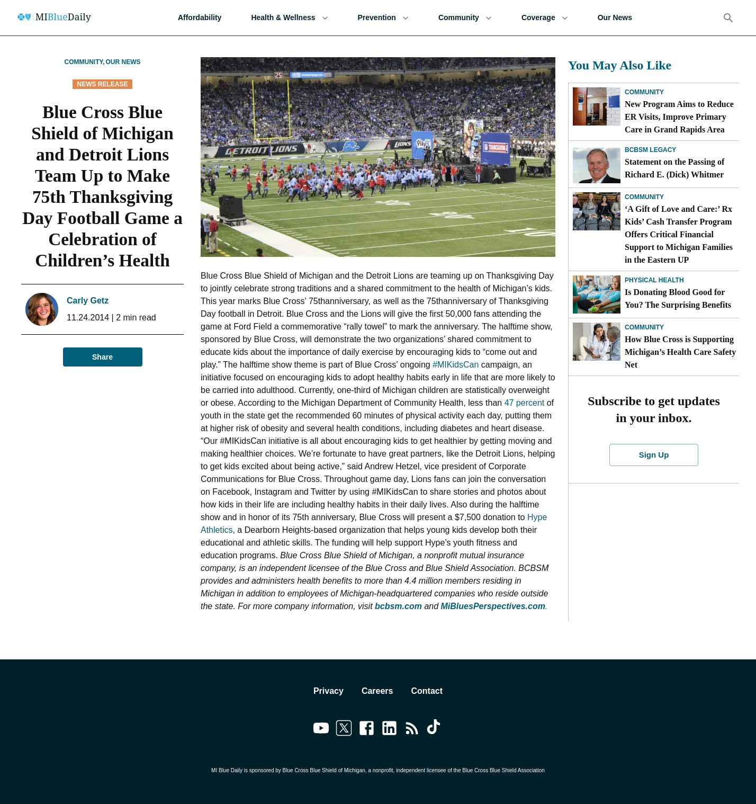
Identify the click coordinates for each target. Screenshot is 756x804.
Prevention (383, 18)
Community (465, 18)
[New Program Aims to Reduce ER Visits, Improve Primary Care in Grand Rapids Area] (596, 106)
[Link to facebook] (366, 730)
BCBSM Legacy (650, 150)
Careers (377, 690)
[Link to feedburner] (412, 730)
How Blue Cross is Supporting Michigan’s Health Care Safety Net (680, 352)
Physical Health (654, 280)
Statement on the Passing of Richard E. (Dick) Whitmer (674, 168)
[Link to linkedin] (389, 730)
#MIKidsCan (456, 364)
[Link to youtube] (321, 730)
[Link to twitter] (344, 730)
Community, (84, 62)
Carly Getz (88, 300)
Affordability (200, 18)
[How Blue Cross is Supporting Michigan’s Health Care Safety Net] (596, 342)
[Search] (728, 18)
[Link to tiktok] (435, 730)
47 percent (525, 402)
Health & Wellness (289, 18)
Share (102, 357)
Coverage (544, 18)
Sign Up (654, 455)
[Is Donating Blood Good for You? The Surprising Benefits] (596, 294)
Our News (614, 18)
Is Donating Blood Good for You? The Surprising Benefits (678, 298)
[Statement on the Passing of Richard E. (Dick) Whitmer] (596, 164)
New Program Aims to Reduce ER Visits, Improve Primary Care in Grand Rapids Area (679, 117)
